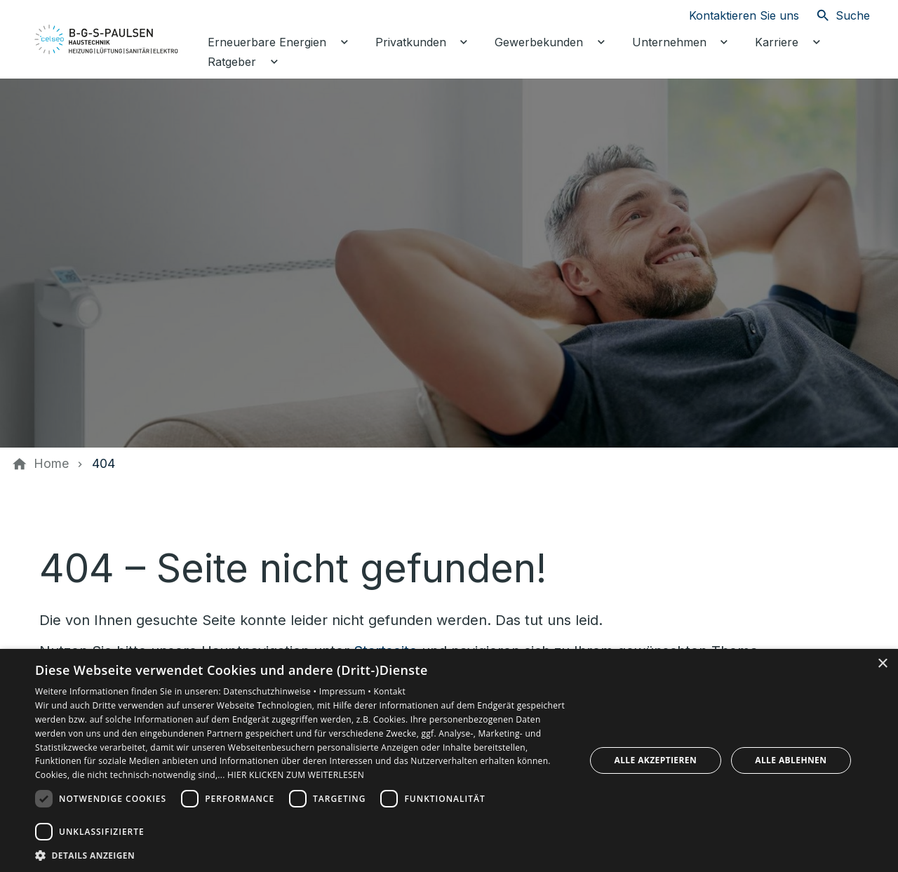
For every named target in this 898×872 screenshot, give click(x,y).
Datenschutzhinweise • (271, 691)
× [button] (882, 664)
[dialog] (449, 760)
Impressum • (346, 691)
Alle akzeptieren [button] (656, 760)
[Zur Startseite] (106, 39)
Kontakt (389, 691)
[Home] (51, 463)
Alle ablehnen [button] (790, 760)
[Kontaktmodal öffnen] (733, 15)
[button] (302, 854)
